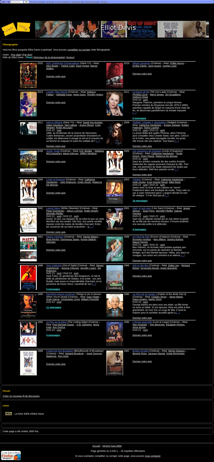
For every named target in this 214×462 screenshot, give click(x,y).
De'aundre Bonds (150, 268)
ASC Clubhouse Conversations (62, 63)
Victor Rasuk (147, 156)
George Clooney (70, 268)
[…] (134, 113)
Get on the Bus (141, 265)
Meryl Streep (157, 94)
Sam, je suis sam (142, 208)
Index (41, 2)
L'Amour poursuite (142, 322)
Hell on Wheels (54, 122)
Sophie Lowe (170, 66)
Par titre (27, 54)
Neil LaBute (71, 125)
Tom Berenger (157, 324)
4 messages (139, 229)
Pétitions (66, 2)
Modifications (92, 2)
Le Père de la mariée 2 (145, 294)
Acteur (70, 57)
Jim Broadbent (173, 94)
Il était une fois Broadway (59, 351)
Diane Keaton (140, 299)
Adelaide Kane (64, 94)
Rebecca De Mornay (167, 156)
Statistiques (78, 2)
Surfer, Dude (53, 151)
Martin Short (155, 299)
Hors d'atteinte (54, 265)
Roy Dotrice (59, 327)
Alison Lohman (75, 211)
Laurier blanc (53, 208)
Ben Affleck (160, 239)
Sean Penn (149, 211)
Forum (58, 2)
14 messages (140, 200)
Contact (103, 2)
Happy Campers (55, 236)
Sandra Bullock (175, 239)
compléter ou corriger (79, 49)
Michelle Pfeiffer (54, 213)
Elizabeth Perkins (175, 324)
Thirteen (137, 179)
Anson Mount (87, 125)
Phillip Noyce (177, 63)
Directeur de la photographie (49, 57)
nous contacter (152, 456)
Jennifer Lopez (88, 268)
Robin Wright (91, 211)
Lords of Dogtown (55, 179)
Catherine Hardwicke (150, 125)
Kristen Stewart (172, 125)
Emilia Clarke (140, 66)
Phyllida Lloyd (140, 94)
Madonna (51, 356)
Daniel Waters (90, 236)
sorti (145, 99)
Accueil (33, 2)
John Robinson (68, 182)
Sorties (50, 2)
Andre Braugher (168, 268)
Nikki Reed (175, 182)
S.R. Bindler (85, 151)
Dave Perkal (82, 66)
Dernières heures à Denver (60, 294)
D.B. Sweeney (84, 324)
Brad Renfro (52, 239)
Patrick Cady (68, 66)
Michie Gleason (176, 351)
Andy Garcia (53, 299)
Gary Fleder (93, 296)
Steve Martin (176, 296)
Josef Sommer (94, 353)
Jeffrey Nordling (88, 153)
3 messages (53, 289)
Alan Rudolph (140, 324)
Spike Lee (173, 265)
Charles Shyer (159, 296)
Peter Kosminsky (55, 211)
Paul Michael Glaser (63, 324)
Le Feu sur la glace (56, 322)
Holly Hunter (139, 182)
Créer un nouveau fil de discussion (21, 396)
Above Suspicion (141, 63)
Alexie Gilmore (71, 153)
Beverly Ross (140, 353)
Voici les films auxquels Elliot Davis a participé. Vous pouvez (35, 49)
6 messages (139, 118)
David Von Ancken (92, 122)
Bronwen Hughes (142, 239)
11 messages (53, 307)
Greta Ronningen (175, 353)
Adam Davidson (54, 125)
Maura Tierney (140, 242)
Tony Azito (63, 356)
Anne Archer (139, 327)
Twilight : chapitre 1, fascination (149, 122)
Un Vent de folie (141, 236)
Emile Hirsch (84, 182)
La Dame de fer (141, 92)
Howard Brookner (74, 353)
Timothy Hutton (95, 94)
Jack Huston (154, 66)
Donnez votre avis (56, 76)
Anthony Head (140, 97)
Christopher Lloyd (70, 299)
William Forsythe (90, 299)
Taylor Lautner (151, 127)
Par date (16, 54)
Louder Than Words (57, 92)
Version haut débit (112, 446)
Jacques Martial (156, 353)
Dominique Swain (70, 239)
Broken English (141, 351)
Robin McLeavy (64, 127)
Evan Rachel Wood (157, 182)
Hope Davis (79, 94)
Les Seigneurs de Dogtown (147, 151)
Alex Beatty (52, 66)
